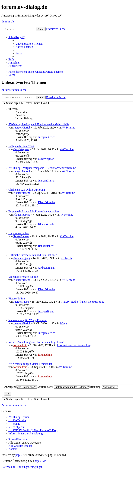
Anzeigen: (20, 386)
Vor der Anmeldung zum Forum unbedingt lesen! (36, 342)
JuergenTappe (21, 301)
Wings (63, 323)
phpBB (19, 454)
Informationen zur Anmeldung (74, 345)
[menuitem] (29, 43)
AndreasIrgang (21, 258)
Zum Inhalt (7, 21)
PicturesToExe (16, 298)
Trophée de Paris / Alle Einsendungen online (33, 211)
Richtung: (104, 386)
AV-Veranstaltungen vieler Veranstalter (30, 363)
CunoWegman (21, 149)
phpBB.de (40, 460)
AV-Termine (68, 127)
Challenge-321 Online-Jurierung (26, 189)
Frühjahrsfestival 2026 (21, 146)
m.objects (66, 258)
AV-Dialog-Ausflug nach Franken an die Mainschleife (38, 124)
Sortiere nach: (63, 386)
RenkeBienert (21, 236)
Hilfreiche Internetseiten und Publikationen (32, 254)
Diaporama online (18, 233)
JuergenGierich (21, 127)
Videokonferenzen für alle (23, 276)
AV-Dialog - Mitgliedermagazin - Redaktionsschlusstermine (42, 167)
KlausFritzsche (21, 192)
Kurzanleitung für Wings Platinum (27, 320)
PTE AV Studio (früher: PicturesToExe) (83, 301)
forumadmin (20, 345)
